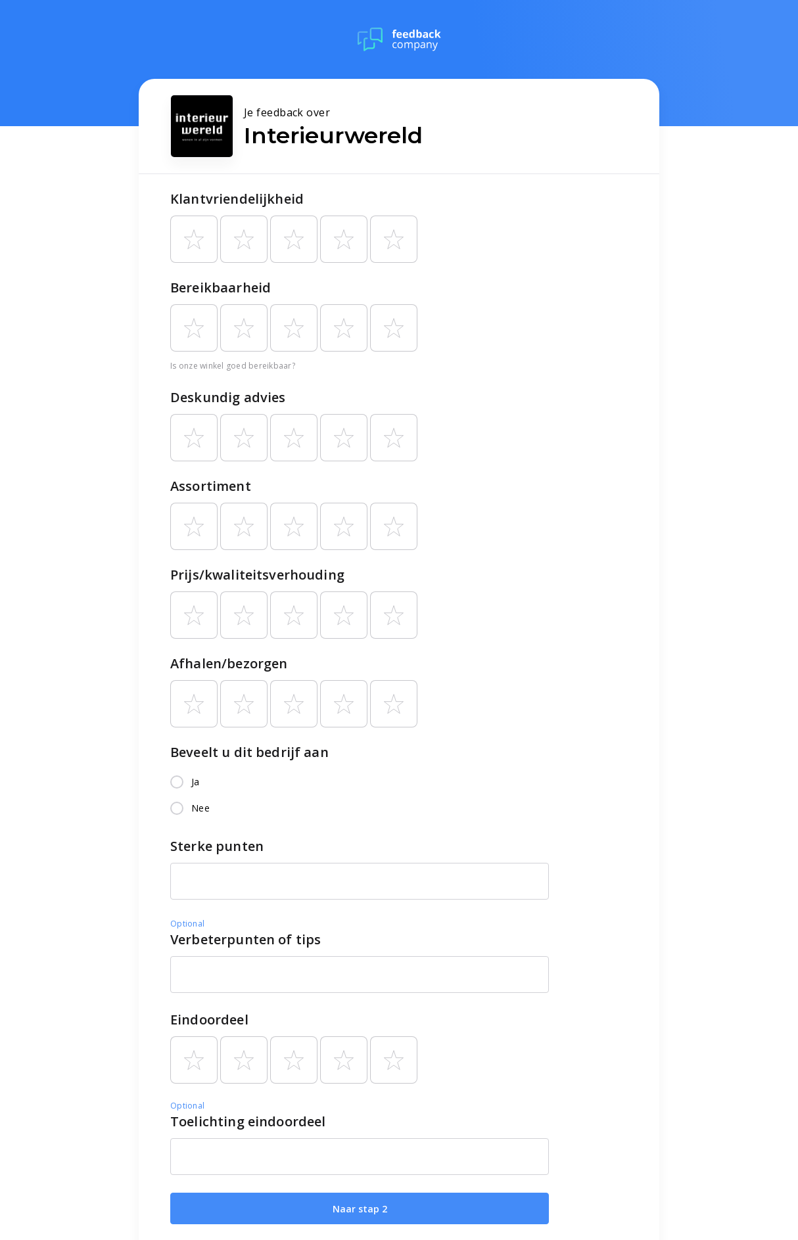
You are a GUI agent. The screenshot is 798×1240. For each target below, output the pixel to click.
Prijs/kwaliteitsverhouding (257, 575)
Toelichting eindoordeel (247, 1121)
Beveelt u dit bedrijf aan (249, 752)
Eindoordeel (209, 1019)
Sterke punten (217, 846)
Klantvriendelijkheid (237, 199)
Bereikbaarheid (220, 287)
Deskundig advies (227, 397)
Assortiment (210, 486)
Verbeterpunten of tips (245, 939)
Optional (187, 923)
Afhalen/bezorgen (228, 663)
